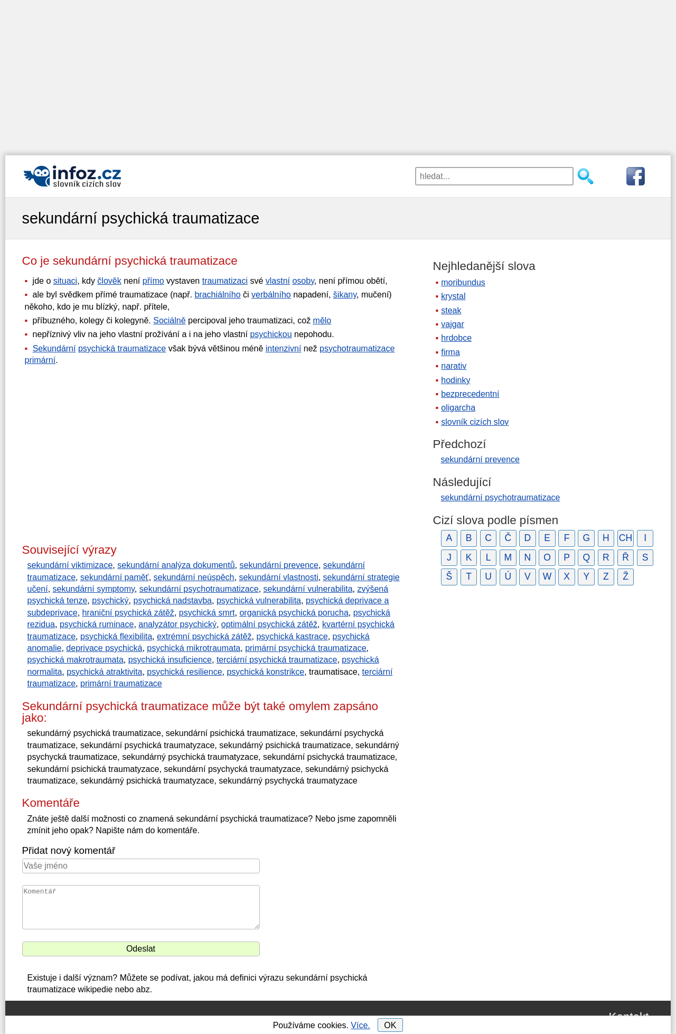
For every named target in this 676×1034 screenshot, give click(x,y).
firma (450, 352)
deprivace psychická (104, 648)
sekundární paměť (114, 577)
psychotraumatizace (357, 348)
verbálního (271, 294)
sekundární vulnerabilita (308, 588)
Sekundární (54, 348)
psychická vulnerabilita (259, 600)
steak (451, 310)
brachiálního (217, 294)
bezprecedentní (470, 393)
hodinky (455, 380)
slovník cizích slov (475, 421)
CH (625, 538)
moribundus (463, 282)
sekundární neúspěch (194, 577)
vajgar (452, 324)
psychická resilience (184, 671)
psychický (110, 600)
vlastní (278, 280)
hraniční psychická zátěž (128, 612)
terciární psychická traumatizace (277, 659)
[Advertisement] (338, 74)
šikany (344, 294)
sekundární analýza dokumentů (175, 565)
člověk (109, 280)
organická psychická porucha (293, 612)
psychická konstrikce (265, 671)
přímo (153, 280)
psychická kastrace (291, 636)
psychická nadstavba (172, 600)
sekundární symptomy (94, 588)
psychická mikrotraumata (193, 648)
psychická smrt (207, 612)
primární (40, 360)
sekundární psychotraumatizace (199, 588)
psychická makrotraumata (75, 659)
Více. (360, 1025)
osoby (303, 280)
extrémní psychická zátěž (204, 636)
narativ (453, 365)
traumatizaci (225, 280)
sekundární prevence (279, 565)
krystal (453, 296)
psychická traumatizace (122, 348)
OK (390, 1025)
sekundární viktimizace (70, 565)
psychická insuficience (170, 659)
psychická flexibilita (116, 636)
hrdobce (456, 337)
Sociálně (169, 320)
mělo (322, 320)
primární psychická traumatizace (305, 648)
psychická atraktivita (104, 671)
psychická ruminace (97, 624)
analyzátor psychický (177, 624)
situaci (65, 280)
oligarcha (458, 407)
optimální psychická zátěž (269, 624)
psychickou (271, 334)
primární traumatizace (121, 683)
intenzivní (284, 348)
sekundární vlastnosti (278, 577)
